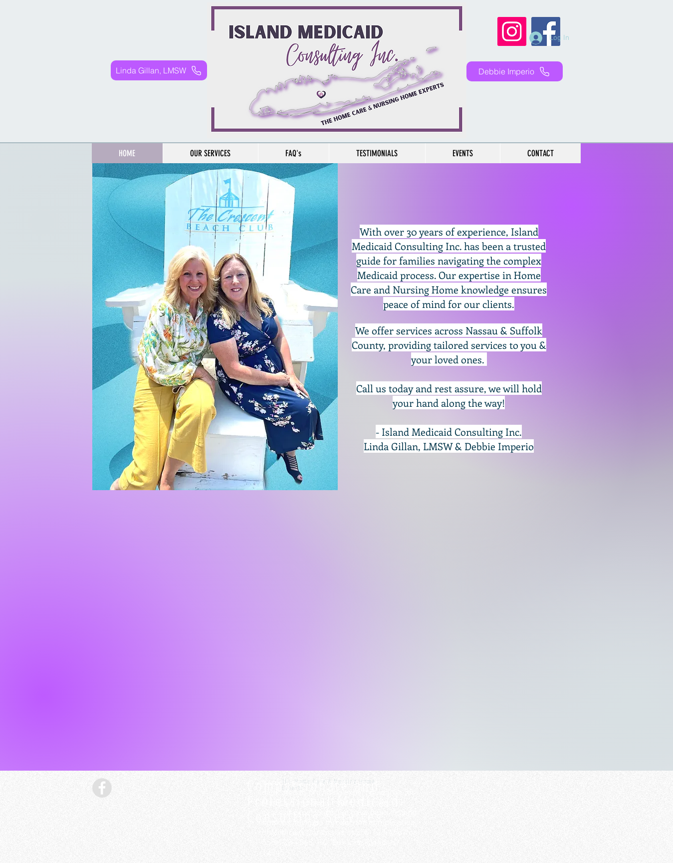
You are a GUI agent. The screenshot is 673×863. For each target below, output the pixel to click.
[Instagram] (511, 31)
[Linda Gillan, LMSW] (159, 70)
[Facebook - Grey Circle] (102, 788)
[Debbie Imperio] (514, 71)
